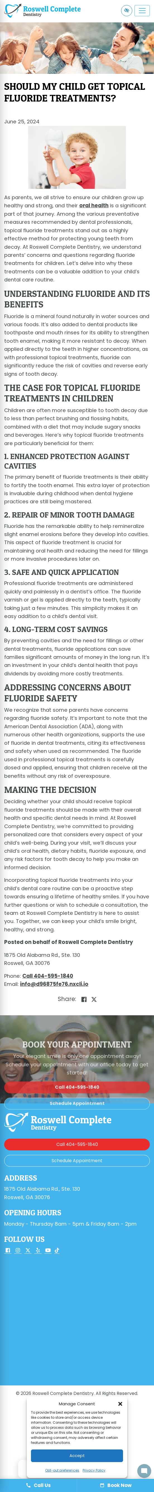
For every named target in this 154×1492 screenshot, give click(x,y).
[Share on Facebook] (84, 999)
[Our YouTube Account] (48, 1251)
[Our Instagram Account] (17, 1251)
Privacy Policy (94, 1470)
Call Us (38, 1485)
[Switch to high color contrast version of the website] (126, 10)
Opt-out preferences (62, 1470)
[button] (120, 1404)
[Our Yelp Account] (38, 1251)
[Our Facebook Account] (7, 1251)
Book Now (116, 1485)
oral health (94, 205)
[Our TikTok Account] (56, 1251)
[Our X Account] (28, 1251)
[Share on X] (94, 999)
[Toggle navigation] (142, 10)
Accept (77, 1455)
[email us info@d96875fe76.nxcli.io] (54, 984)
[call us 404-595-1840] (47, 975)
